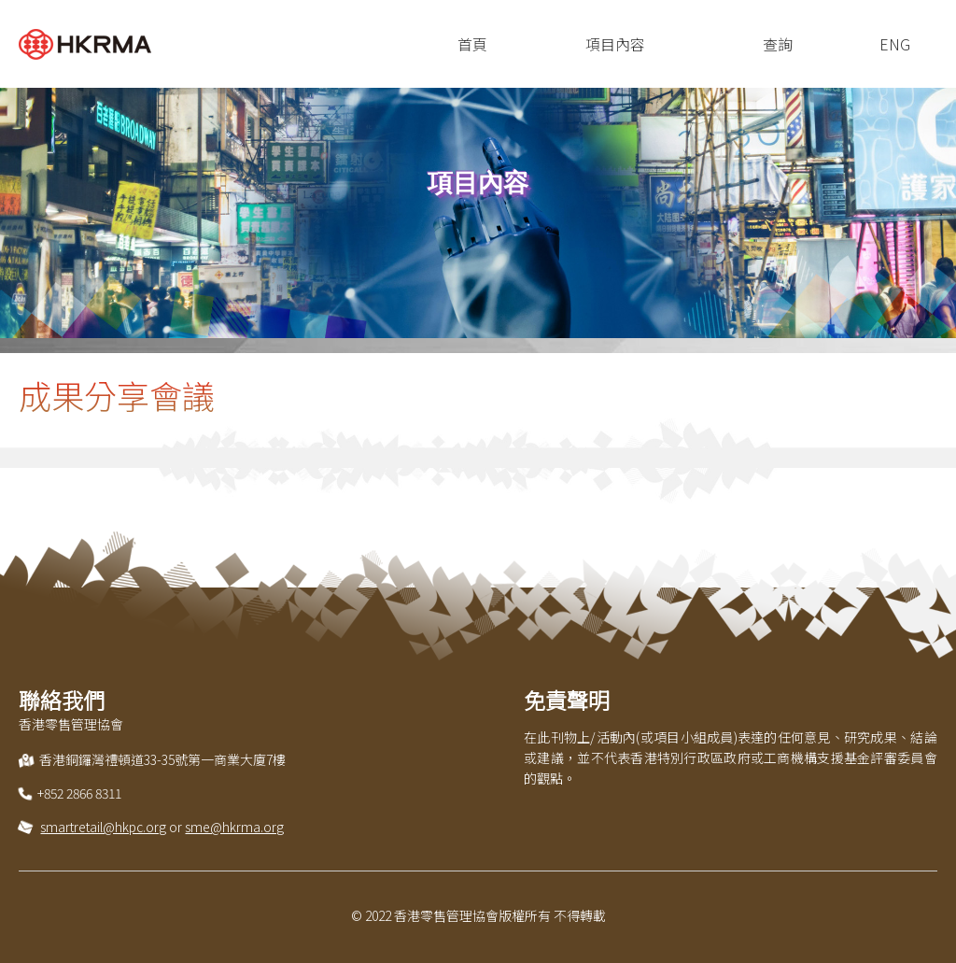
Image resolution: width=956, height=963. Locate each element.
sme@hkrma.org (234, 826)
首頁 (472, 44)
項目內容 (615, 44)
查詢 (778, 44)
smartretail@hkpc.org (103, 826)
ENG (894, 44)
